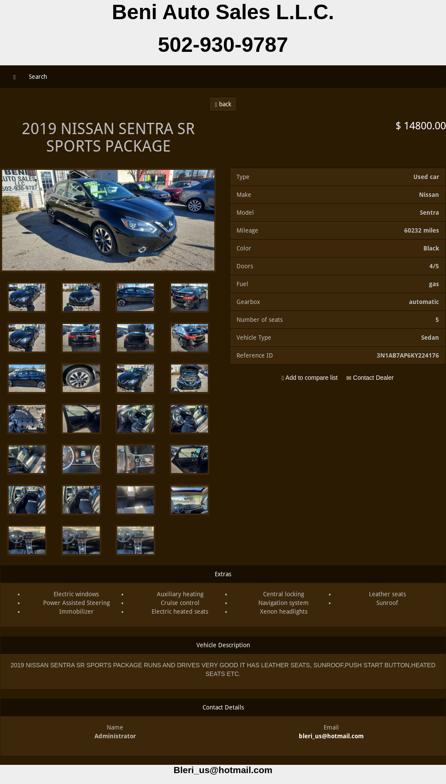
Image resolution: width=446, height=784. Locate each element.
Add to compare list (310, 378)
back (223, 104)
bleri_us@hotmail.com (331, 736)
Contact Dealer (370, 377)
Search (38, 76)
